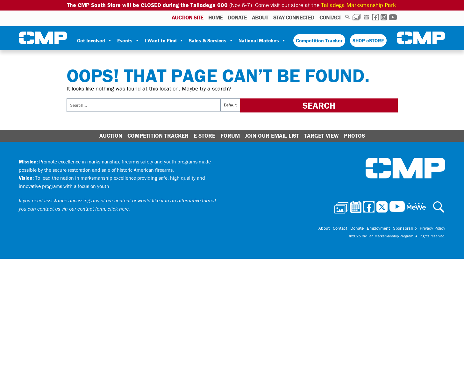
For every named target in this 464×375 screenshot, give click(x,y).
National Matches (262, 40)
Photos (356, 17)
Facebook (375, 17)
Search (348, 17)
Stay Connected (293, 17)
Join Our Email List (272, 135)
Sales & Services (211, 40)
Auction (110, 135)
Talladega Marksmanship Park (358, 5)
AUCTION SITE (187, 17)
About (260, 17)
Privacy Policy (432, 228)
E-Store (204, 135)
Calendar (366, 17)
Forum (230, 135)
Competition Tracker (319, 40)
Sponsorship (405, 228)
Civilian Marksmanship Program (43, 38)
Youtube (393, 17)
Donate (237, 17)
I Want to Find (164, 40)
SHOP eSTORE (368, 40)
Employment (378, 228)
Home (215, 17)
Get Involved (94, 40)
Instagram (384, 17)
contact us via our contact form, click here (83, 209)
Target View (321, 135)
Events (128, 40)
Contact (330, 17)
